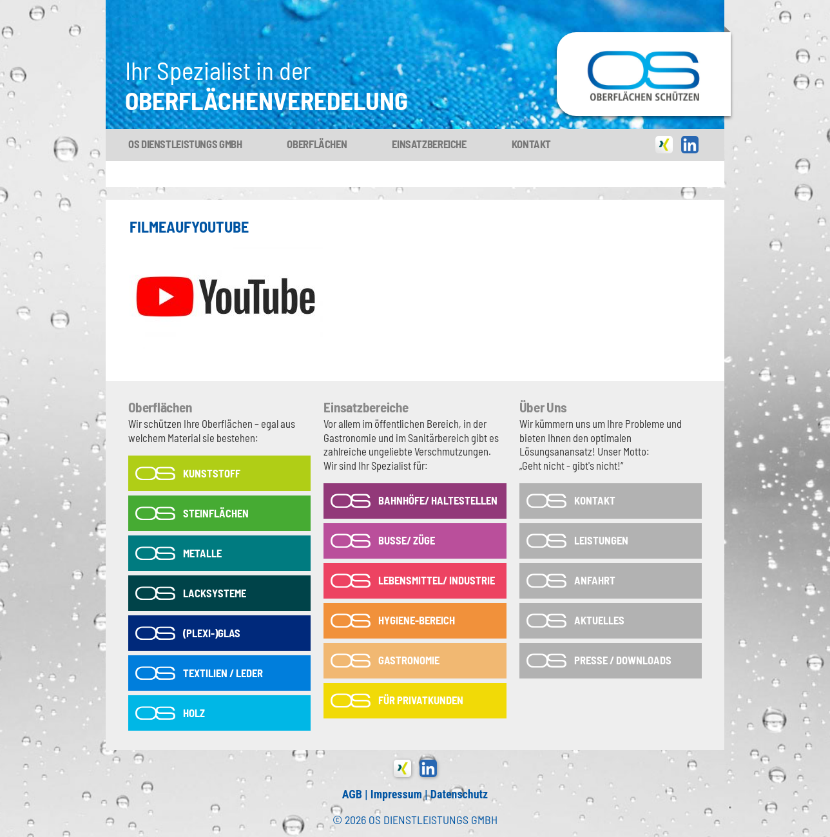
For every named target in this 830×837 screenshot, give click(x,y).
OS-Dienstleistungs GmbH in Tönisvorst (644, 38)
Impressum (396, 794)
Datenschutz (459, 794)
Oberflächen (317, 143)
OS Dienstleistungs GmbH (185, 143)
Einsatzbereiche (429, 143)
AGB (352, 794)
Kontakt (531, 143)
